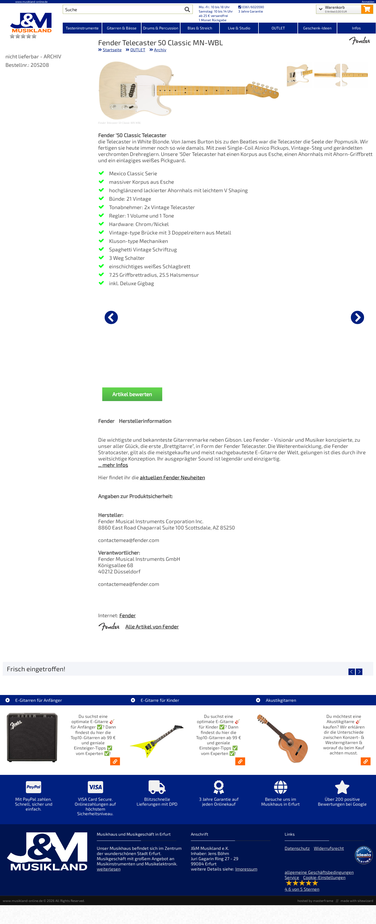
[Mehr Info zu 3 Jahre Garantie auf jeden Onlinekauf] (219, 797)
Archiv (160, 49)
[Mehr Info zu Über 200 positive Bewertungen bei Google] (342, 797)
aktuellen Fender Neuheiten (172, 477)
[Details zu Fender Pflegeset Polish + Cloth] (346, 316)
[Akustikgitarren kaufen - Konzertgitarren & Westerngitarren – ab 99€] (366, 761)
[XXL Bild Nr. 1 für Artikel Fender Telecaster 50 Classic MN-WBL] (355, 75)
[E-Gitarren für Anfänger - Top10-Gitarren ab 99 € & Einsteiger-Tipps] (115, 761)
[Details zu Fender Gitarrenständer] (181, 316)
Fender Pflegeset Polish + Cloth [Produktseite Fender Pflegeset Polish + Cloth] (346, 360)
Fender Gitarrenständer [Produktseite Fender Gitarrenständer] (181, 360)
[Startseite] (31, 22)
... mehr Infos (113, 465)
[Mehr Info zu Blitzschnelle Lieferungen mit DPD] (157, 797)
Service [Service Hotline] (292, 877)
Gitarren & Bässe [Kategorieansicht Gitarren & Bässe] (122, 28)
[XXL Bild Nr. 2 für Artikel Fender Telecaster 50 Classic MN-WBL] (327, 75)
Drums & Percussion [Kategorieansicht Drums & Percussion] (160, 28)
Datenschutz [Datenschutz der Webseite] (297, 848)
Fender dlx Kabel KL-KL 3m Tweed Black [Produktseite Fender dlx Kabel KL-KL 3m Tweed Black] (126, 362)
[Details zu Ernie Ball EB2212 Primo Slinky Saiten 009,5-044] (291, 316)
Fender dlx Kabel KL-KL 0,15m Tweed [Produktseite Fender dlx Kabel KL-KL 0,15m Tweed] (236, 362)
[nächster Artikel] (357, 317)
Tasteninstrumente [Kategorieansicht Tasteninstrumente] (82, 28)
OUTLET (137, 49)
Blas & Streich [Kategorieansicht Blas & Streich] (200, 28)
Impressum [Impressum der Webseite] (246, 868)
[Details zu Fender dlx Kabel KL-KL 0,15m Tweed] (236, 316)
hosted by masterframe (315, 900)
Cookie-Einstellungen (324, 877)
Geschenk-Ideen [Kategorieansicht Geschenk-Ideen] (317, 28)
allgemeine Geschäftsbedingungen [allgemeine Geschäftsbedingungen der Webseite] (319, 872)
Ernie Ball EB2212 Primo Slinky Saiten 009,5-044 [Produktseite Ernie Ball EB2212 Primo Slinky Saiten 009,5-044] (291, 362)
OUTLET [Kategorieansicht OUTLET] (278, 28)
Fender (127, 615)
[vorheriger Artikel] (111, 317)
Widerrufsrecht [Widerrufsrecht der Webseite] (329, 848)
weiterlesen (109, 868)
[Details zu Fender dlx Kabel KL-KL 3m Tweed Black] (127, 316)
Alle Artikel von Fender (152, 626)
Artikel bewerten (132, 394)
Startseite (112, 49)
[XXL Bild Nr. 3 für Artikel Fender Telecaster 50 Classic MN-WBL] (300, 75)
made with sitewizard (357, 900)
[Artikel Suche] (122, 9)
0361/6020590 (251, 7)
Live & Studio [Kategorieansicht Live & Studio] (239, 28)
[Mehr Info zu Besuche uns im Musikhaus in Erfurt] (280, 797)
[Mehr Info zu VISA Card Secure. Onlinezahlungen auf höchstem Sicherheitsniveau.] (95, 802)
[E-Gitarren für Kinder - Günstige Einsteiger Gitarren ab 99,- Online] (240, 761)
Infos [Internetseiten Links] (356, 28)
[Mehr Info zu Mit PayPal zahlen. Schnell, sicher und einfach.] (33, 799)
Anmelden (368, 1)
